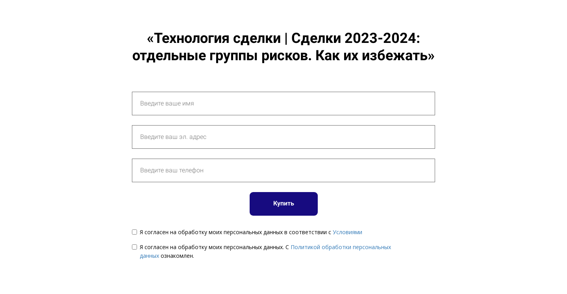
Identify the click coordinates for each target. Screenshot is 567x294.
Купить (283, 203)
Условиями (347, 232)
